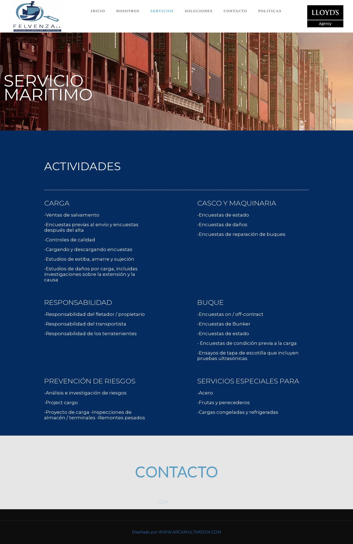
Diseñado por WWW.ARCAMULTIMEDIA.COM (176, 532)
